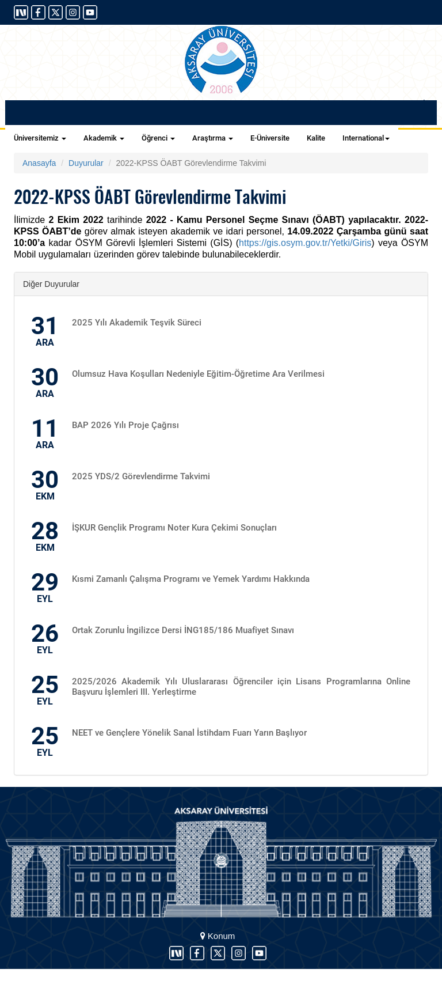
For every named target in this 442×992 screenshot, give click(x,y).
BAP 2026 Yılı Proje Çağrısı (125, 425)
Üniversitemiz (40, 138)
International (366, 138)
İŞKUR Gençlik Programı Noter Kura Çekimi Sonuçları (174, 527)
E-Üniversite (269, 138)
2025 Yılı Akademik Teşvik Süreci (136, 322)
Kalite (316, 138)
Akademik (103, 138)
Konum (217, 936)
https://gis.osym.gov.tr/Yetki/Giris (305, 243)
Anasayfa (39, 163)
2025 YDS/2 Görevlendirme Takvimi (141, 476)
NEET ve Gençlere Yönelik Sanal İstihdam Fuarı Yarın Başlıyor (189, 733)
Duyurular (86, 163)
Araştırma (212, 138)
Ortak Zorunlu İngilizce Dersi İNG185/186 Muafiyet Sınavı (183, 630)
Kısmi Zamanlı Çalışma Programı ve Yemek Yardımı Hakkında (191, 579)
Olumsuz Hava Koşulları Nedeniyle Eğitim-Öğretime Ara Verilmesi (198, 374)
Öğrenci (158, 138)
